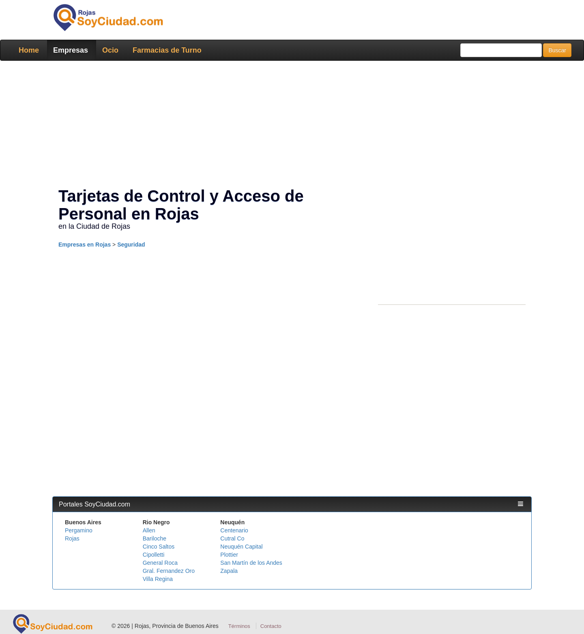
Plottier (229, 554)
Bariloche (154, 538)
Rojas (72, 538)
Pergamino (78, 530)
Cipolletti (154, 554)
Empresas (70, 50)
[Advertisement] (289, 125)
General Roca (160, 563)
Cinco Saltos (159, 546)
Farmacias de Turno (167, 50)
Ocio (110, 50)
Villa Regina (158, 579)
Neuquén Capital (241, 546)
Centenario (234, 530)
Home (29, 50)
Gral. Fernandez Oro (169, 571)
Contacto (270, 626)
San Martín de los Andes (251, 563)
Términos (239, 626)
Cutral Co (232, 538)
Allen (149, 530)
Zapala (229, 571)
